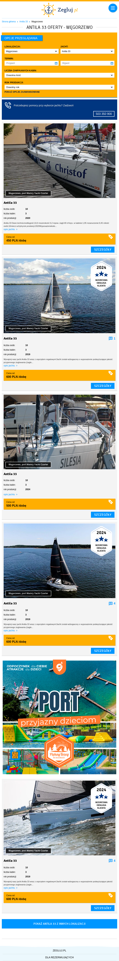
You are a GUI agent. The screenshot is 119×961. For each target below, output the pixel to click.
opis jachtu (10, 229)
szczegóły (102, 250)
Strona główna (9, 21)
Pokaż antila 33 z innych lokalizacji (59, 924)
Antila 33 (23, 21)
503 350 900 (104, 113)
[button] (32, 51)
